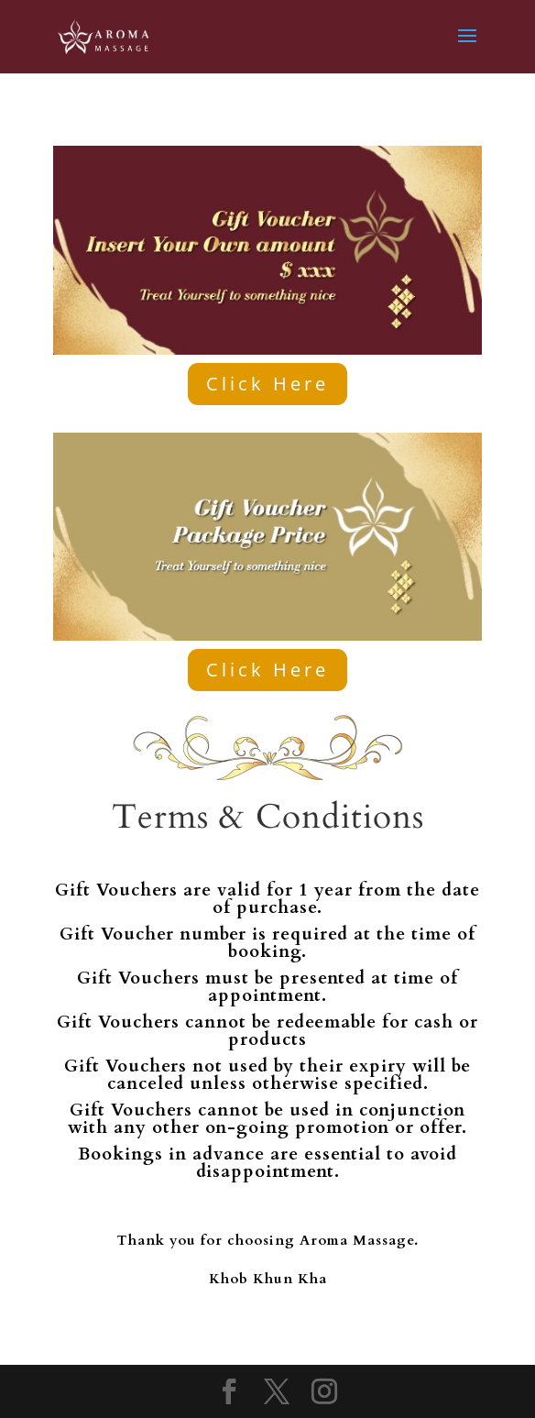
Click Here (267, 383)
